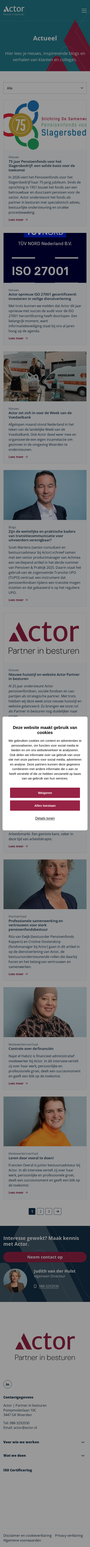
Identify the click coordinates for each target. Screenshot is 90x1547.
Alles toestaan (45, 805)
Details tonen (45, 818)
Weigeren (45, 793)
